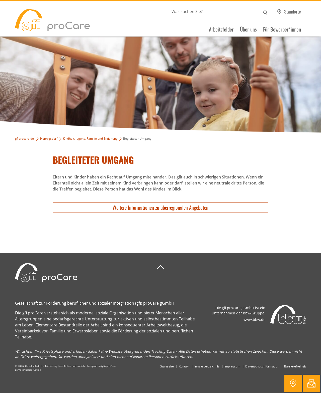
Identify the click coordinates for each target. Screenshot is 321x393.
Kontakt (184, 366)
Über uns (248, 29)
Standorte (292, 11)
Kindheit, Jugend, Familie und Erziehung (90, 138)
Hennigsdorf (48, 138)
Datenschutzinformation (262, 366)
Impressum (232, 366)
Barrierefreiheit (295, 366)
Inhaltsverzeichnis (206, 366)
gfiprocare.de (24, 138)
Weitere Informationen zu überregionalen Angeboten (160, 207)
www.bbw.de (254, 319)
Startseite (167, 366)
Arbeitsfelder (221, 29)
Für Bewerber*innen (282, 29)
